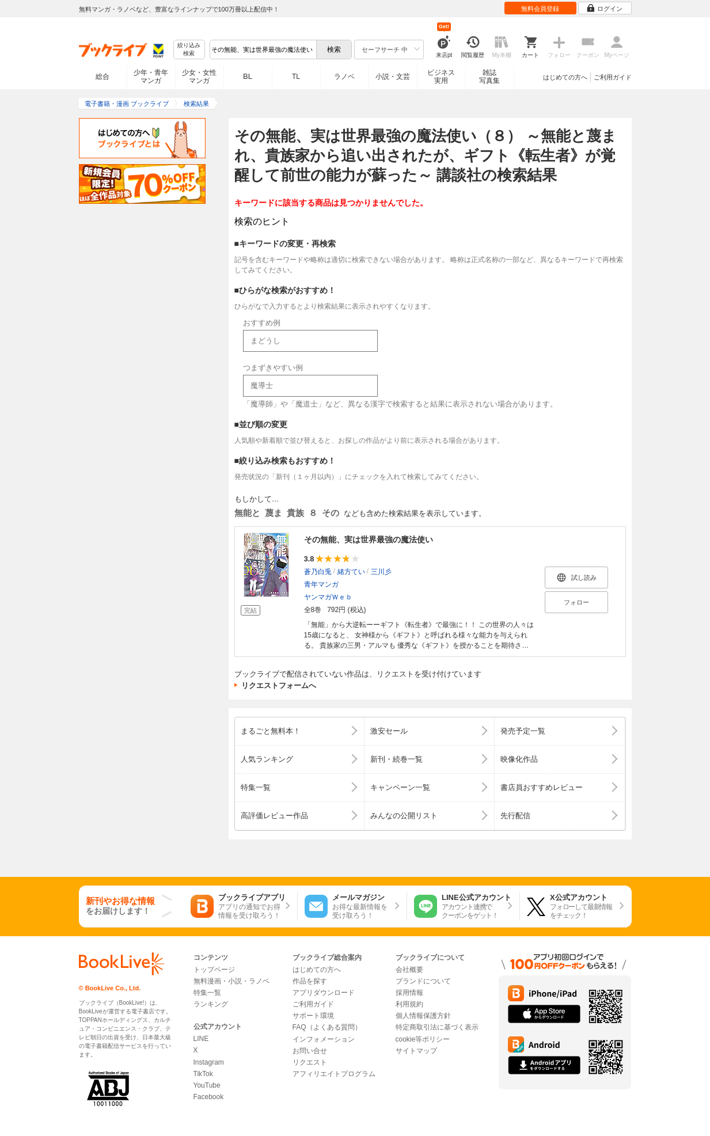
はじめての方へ (565, 77)
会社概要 (409, 970)
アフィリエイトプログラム (334, 1074)
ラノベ (344, 77)
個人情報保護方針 (423, 1016)
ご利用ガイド (613, 77)
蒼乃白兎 (318, 572)
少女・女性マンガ (199, 77)
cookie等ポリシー (423, 1039)
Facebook (208, 1097)
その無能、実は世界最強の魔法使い (368, 539)
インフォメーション (324, 1039)
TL (296, 77)
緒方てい (351, 572)
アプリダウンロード (324, 993)
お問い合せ (310, 1051)
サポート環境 (313, 1016)
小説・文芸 (392, 77)
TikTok (203, 1074)
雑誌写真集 (489, 77)
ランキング (210, 1004)
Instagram (208, 1062)
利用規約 (409, 1004)
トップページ (214, 970)
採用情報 (409, 993)
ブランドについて (423, 981)
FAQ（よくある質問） (327, 1027)
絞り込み (188, 50)
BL (247, 76)
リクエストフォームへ (278, 685)
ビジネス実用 (441, 77)
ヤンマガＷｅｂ (328, 597)
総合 (102, 77)
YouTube (207, 1085)
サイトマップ (416, 1051)
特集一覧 (207, 993)
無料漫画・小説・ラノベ (231, 981)
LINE (201, 1039)
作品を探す (310, 981)
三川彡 (381, 572)
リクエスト (310, 1062)
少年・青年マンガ (151, 77)
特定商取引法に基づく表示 (437, 1027)
